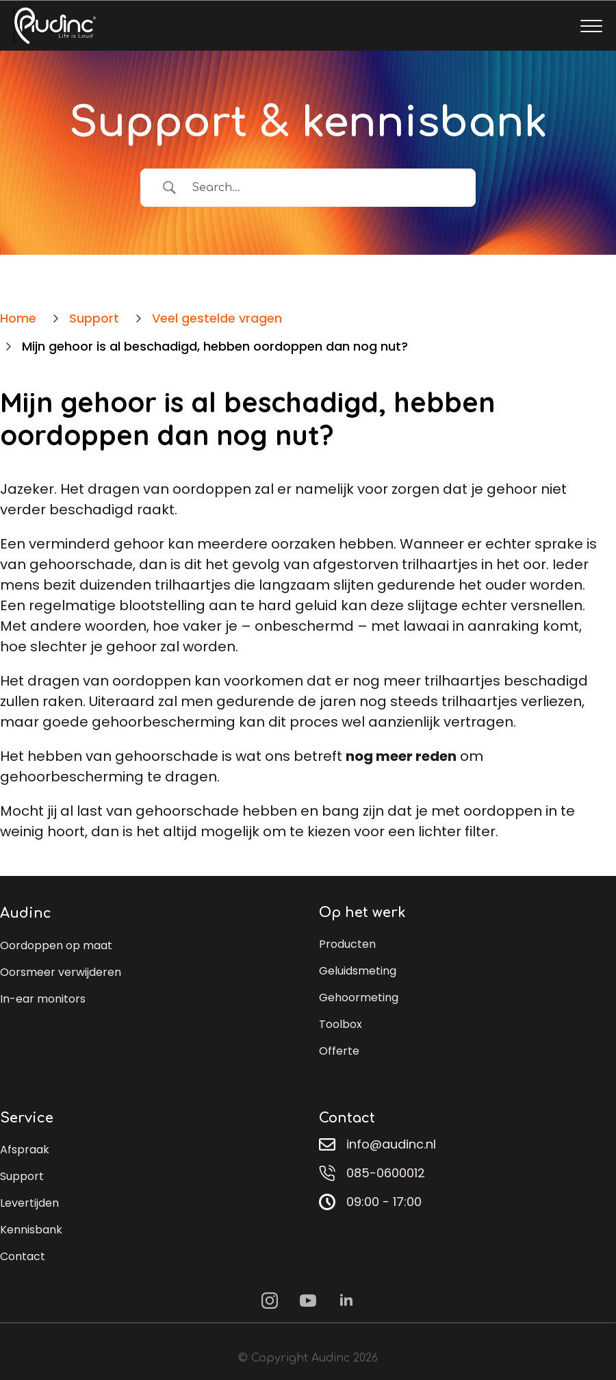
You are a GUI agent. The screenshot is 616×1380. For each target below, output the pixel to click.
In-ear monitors (43, 999)
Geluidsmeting (357, 971)
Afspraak (24, 1149)
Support (22, 1176)
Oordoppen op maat (56, 945)
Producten (347, 944)
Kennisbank (31, 1230)
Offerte (339, 1051)
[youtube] (308, 1300)
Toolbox (340, 1024)
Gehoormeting (358, 997)
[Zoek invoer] (320, 187)
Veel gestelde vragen (217, 318)
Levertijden (29, 1203)
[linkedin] (346, 1300)
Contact (22, 1256)
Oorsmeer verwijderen (60, 972)
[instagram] (270, 1300)
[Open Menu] (591, 26)
